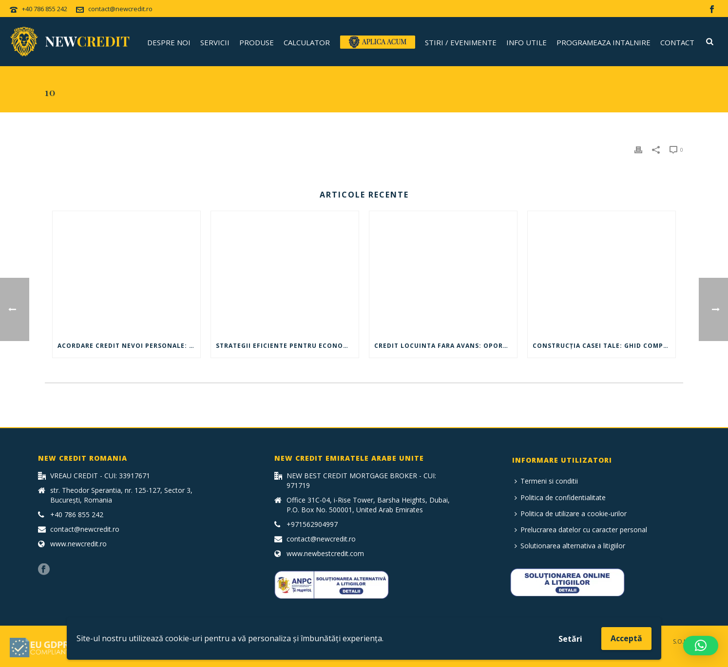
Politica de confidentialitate (560, 497)
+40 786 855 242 (44, 8)
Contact (677, 42)
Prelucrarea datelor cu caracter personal (581, 529)
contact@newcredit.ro (120, 8)
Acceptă (626, 638)
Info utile (526, 42)
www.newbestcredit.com (325, 553)
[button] (700, 645)
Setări (570, 638)
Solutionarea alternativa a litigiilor (570, 545)
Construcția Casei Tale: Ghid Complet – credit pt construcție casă (604, 346)
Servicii (215, 42)
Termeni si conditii (546, 481)
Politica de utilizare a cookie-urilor (571, 513)
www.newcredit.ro (78, 544)
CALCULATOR (307, 42)
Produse (256, 42)
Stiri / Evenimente (461, 42)
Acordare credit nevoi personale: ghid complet (128, 346)
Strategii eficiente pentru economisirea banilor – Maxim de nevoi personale (287, 346)
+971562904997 (312, 524)
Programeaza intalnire (603, 42)
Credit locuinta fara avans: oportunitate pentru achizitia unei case (445, 346)
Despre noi (169, 42)
